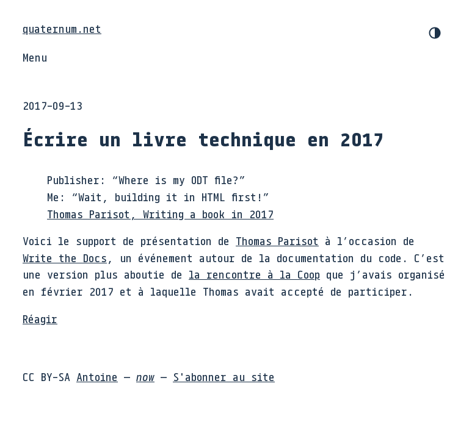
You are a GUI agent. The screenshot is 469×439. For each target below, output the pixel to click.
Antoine (97, 377)
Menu (35, 57)
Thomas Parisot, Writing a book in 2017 (160, 214)
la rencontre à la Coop (254, 274)
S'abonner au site (224, 377)
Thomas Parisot (277, 241)
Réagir (40, 319)
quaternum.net (62, 28)
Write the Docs (65, 258)
